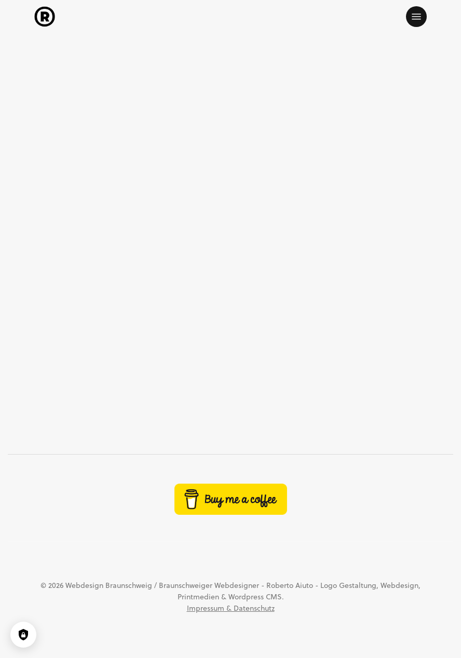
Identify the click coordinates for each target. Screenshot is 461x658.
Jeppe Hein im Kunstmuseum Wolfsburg (129, 385)
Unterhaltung (302, 76)
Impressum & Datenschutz (231, 608)
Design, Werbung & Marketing (184, 76)
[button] (416, 16)
